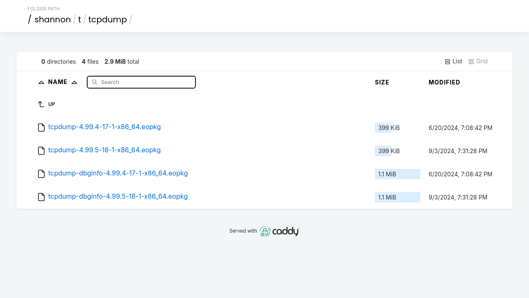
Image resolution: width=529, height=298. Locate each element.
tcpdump (107, 19)
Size (382, 82)
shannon (53, 19)
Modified (444, 82)
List (453, 61)
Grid (478, 61)
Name (64, 81)
